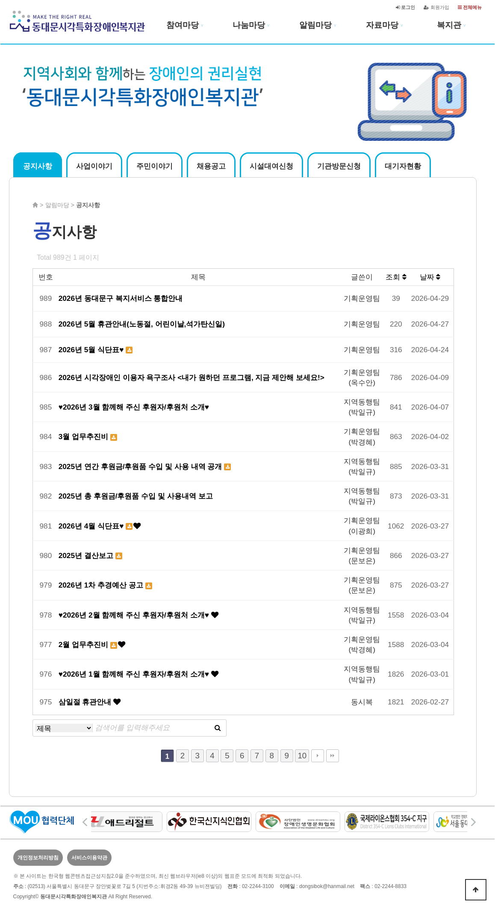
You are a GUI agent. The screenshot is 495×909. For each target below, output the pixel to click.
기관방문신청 (339, 166)
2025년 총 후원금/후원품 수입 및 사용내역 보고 (136, 496)
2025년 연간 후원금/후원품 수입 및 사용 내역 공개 (141, 466)
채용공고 (211, 166)
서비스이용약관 (89, 858)
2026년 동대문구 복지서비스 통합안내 (121, 298)
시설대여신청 (271, 166)
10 (302, 755)
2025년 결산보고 (87, 555)
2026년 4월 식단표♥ (92, 526)
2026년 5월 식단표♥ (92, 349)
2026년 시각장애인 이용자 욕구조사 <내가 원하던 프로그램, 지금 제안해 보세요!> (191, 377)
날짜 (430, 277)
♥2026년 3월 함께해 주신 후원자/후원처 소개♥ (134, 407)
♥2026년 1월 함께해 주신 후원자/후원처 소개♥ (135, 674)
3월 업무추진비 (84, 436)
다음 (317, 755)
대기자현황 (403, 166)
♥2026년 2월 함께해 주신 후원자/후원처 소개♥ (135, 615)
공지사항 (37, 166)
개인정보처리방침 (38, 858)
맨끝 (332, 755)
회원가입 (436, 7)
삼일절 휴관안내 (86, 702)
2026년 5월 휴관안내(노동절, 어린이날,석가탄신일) (142, 324)
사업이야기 (94, 166)
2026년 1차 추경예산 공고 (102, 585)
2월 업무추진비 (84, 644)
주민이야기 (154, 166)
